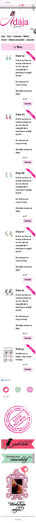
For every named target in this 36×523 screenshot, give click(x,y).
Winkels (25, 36)
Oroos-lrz (20, 231)
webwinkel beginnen (25, 516)
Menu (18, 47)
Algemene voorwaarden (16, 39)
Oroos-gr (20, 348)
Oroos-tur (20, 55)
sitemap (16, 516)
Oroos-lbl (20, 173)
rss (19, 516)
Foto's (9, 36)
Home (3, 36)
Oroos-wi (20, 290)
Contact (4, 39)
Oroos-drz (20, 114)
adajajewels (6, 380)
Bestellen (28, 103)
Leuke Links (30, 39)
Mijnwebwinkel (18, 519)
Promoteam (17, 36)
